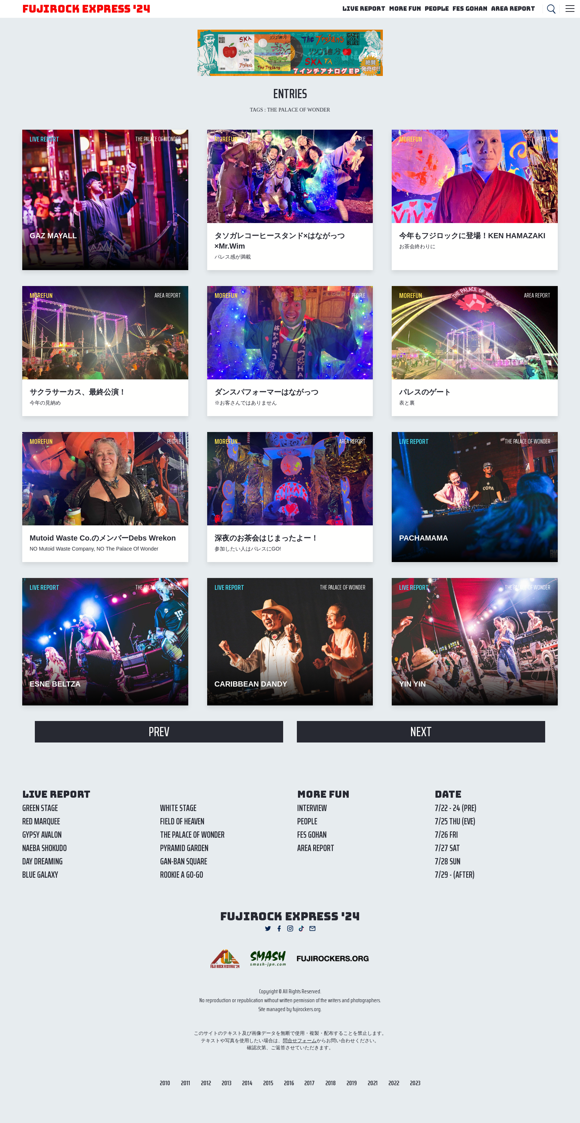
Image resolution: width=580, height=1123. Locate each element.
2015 (268, 1083)
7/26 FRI (446, 835)
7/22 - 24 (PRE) (455, 808)
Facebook (279, 928)
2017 (309, 1083)
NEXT (421, 731)
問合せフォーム (299, 1040)
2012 (206, 1083)
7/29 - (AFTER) (454, 875)
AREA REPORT (513, 9)
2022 (393, 1083)
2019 (352, 1083)
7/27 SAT (447, 848)
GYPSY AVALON (42, 835)
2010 (165, 1083)
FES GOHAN (470, 9)
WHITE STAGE (178, 808)
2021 (373, 1083)
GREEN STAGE (40, 808)
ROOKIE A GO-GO (181, 875)
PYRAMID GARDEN (184, 848)
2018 (330, 1083)
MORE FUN (405, 9)
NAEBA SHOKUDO (44, 848)
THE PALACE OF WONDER (192, 835)
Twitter (268, 928)
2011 (185, 1083)
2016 (289, 1083)
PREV (159, 731)
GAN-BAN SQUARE (183, 861)
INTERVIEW (312, 808)
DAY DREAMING (42, 861)
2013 (226, 1083)
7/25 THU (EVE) (455, 821)
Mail (312, 928)
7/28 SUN (447, 861)
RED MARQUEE (41, 821)
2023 (415, 1083)
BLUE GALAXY (40, 875)
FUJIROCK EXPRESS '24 (86, 9)
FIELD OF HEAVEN (182, 821)
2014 (247, 1083)
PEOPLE (437, 9)
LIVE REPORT (363, 9)
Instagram (290, 928)
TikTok (301, 928)
